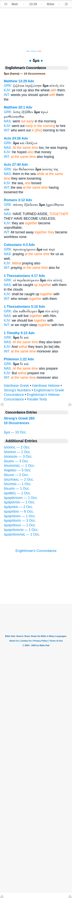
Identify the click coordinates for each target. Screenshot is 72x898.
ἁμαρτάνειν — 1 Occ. (20, 516)
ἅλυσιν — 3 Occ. (16, 461)
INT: (7, 95)
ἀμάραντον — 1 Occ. (19, 502)
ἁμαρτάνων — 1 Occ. (20, 525)
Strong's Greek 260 (19, 418)
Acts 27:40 (12, 164)
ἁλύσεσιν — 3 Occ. (18, 456)
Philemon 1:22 (15, 359)
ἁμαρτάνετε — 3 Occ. (20, 520)
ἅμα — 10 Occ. (15, 432)
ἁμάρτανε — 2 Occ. (18, 507)
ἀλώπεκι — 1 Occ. (17, 484)
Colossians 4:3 (16, 245)
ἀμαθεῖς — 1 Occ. (17, 493)
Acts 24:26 (12, 138)
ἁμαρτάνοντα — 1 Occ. (21, 530)
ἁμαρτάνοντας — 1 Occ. (22, 534)
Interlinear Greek (16, 386)
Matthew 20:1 (14, 107)
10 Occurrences (16, 423)
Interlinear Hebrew (46, 386)
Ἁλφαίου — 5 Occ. (17, 470)
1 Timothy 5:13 (15, 333)
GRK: (8, 85)
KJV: (7, 90)
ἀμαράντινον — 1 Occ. (21, 498)
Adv (31, 81)
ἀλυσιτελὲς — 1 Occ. (19, 465)
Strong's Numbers (17, 390)
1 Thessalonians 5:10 (21, 307)
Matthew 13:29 (15, 81)
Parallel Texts (37, 399)
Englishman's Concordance (36, 551)
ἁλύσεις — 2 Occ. (17, 447)
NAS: (8, 121)
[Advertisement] (36, 580)
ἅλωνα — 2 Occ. (16, 475)
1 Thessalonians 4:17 (21, 276)
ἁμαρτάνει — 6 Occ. (19, 511)
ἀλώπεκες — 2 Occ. (19, 479)
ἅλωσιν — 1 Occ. (17, 488)
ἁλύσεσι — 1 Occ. (17, 452)
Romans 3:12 (14, 200)
